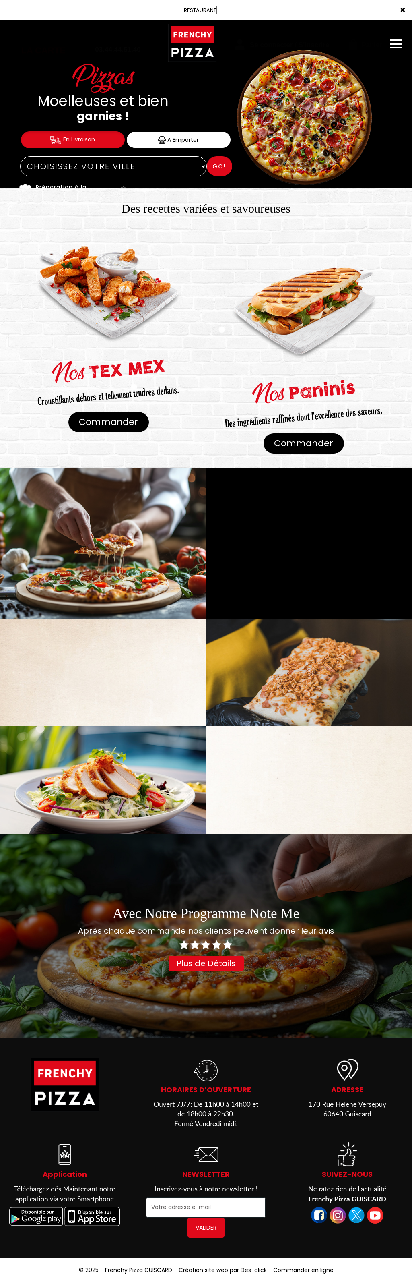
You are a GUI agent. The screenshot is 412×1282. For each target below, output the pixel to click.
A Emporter (178, 140)
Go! (219, 166)
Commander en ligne (303, 1270)
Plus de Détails (206, 963)
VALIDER (206, 1228)
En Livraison (72, 139)
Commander (108, 422)
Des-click (254, 1270)
